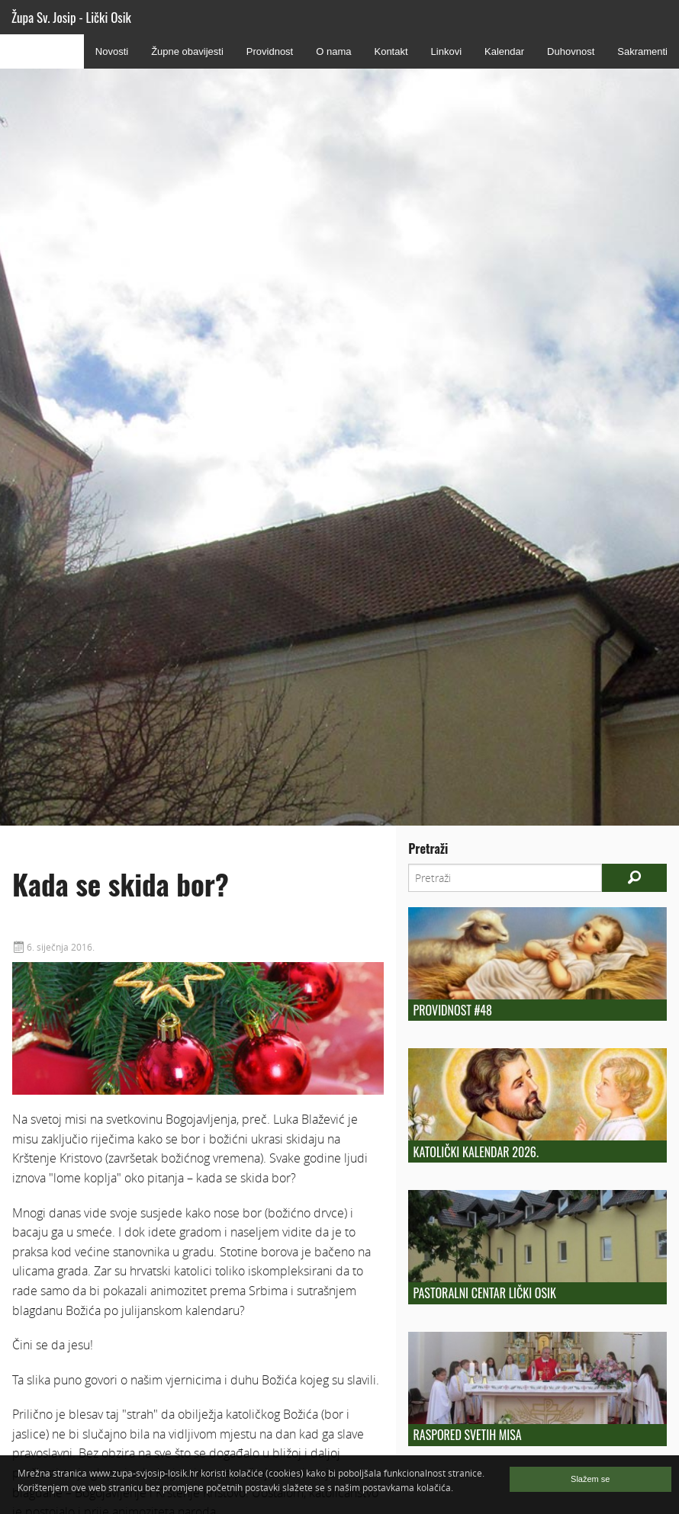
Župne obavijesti (187, 51)
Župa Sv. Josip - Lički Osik (71, 17)
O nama (333, 51)
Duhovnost (570, 51)
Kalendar (504, 51)
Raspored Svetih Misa (468, 1435)
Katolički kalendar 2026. (476, 1152)
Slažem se (590, 1479)
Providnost (269, 51)
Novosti (111, 51)
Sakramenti (642, 51)
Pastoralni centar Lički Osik (485, 1293)
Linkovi (446, 51)
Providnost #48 (453, 1010)
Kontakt (390, 51)
